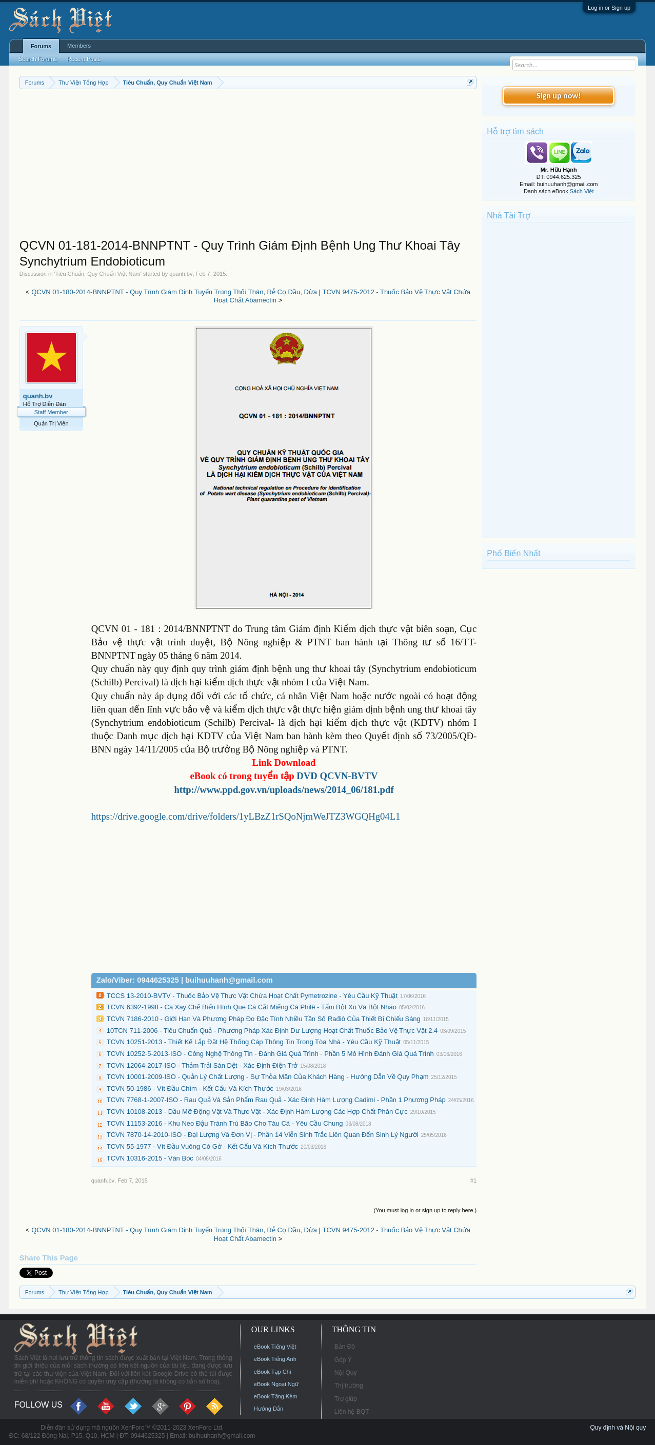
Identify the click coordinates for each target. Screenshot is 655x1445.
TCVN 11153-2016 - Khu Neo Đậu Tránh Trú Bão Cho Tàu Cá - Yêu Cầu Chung (225, 1123)
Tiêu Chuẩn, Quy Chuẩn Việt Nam (98, 274)
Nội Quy (345, 1372)
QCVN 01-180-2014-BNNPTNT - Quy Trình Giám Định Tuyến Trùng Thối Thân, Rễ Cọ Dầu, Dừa (174, 292)
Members (79, 46)
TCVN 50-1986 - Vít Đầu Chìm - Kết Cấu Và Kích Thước (190, 1088)
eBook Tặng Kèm (275, 1396)
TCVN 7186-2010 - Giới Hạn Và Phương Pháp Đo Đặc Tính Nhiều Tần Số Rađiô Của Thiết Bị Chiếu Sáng (264, 1019)
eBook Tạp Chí (272, 1372)
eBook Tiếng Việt (275, 1347)
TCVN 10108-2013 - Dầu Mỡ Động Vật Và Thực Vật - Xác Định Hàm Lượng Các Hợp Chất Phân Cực (257, 1111)
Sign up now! (559, 95)
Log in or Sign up (609, 8)
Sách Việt (582, 191)
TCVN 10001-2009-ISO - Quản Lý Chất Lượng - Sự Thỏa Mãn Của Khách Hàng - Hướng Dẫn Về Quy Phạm (268, 1077)
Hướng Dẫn (268, 1409)
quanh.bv (180, 274)
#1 (473, 1180)
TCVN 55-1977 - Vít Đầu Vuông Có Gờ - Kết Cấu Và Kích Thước (202, 1146)
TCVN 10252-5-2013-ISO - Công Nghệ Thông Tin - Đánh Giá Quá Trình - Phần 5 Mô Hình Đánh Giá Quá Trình (270, 1053)
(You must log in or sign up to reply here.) (425, 1210)
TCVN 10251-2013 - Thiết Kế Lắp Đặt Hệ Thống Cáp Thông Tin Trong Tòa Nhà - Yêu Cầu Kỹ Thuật (254, 1042)
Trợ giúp (345, 1398)
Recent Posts (84, 59)
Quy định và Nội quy (618, 1427)
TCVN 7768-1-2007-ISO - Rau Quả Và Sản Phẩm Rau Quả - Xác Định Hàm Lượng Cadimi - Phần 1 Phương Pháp (276, 1100)
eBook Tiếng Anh (275, 1359)
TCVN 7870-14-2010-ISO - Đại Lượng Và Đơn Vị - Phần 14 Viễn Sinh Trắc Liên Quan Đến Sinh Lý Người (263, 1134)
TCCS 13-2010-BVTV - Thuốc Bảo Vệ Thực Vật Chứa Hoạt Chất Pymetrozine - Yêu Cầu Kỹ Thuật (252, 996)
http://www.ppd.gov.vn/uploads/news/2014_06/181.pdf (283, 789)
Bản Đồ (344, 1346)
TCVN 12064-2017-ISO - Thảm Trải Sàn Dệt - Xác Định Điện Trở (202, 1065)
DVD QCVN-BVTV (337, 775)
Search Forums (37, 59)
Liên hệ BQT (351, 1411)
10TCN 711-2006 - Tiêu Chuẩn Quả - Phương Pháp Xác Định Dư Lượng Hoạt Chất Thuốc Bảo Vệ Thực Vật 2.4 (272, 1030)
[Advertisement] (248, 166)
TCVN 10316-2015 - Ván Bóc (150, 1158)
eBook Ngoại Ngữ (276, 1384)
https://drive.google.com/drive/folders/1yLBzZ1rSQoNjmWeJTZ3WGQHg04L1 (246, 816)
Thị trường (348, 1385)
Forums (41, 46)
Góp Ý (343, 1359)
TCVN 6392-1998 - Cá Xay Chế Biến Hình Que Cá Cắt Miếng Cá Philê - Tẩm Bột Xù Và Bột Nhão (251, 1007)
